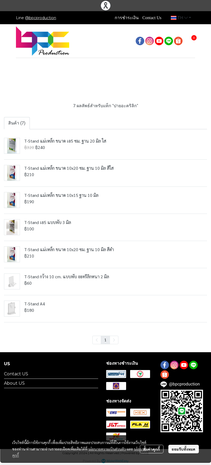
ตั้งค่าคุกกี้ (151, 449)
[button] (181, 18)
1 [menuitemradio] (105, 339)
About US (14, 383)
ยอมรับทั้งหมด (183, 449)
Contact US (16, 373)
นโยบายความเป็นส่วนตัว (107, 448)
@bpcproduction (40, 17)
